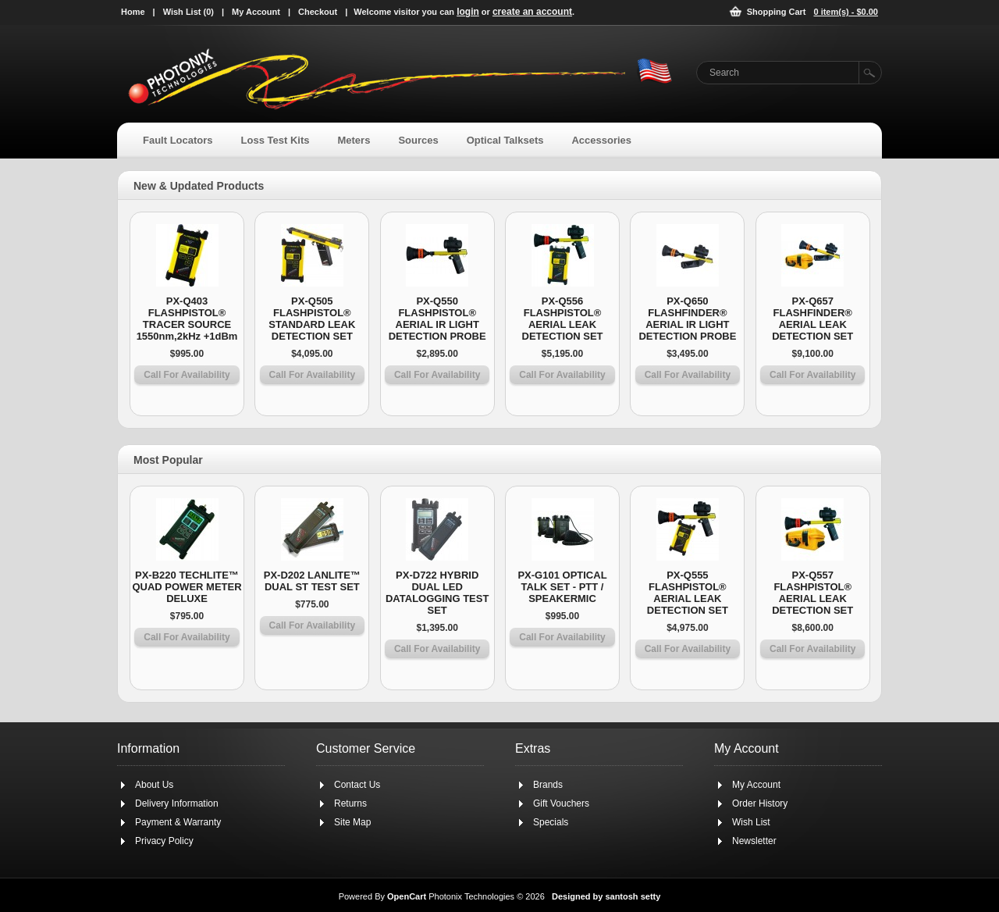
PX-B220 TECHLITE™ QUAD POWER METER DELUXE (186, 586)
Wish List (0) (188, 11)
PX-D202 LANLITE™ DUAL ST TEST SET (312, 581)
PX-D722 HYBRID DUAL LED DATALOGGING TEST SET (437, 592)
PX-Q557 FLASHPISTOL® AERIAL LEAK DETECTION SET (812, 592)
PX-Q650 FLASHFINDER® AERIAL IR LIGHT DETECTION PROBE (687, 318)
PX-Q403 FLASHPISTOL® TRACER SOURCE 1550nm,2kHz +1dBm (187, 318)
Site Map (352, 822)
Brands (548, 784)
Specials (550, 822)
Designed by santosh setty (606, 896)
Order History (759, 803)
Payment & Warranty (178, 822)
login (468, 11)
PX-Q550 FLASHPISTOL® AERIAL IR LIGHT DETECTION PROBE (437, 318)
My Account (256, 11)
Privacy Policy (164, 840)
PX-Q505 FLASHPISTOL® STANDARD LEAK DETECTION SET (311, 318)
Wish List (751, 822)
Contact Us (357, 784)
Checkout (317, 11)
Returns (350, 803)
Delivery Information (177, 803)
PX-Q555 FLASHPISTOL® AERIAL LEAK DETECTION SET (687, 592)
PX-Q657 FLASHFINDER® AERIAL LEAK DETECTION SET (812, 318)
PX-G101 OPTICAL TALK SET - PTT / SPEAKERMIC (561, 586)
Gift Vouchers (561, 803)
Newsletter (754, 840)
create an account (532, 11)
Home (133, 11)
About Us (154, 784)
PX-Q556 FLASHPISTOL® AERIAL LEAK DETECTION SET (562, 318)
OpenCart (406, 896)
